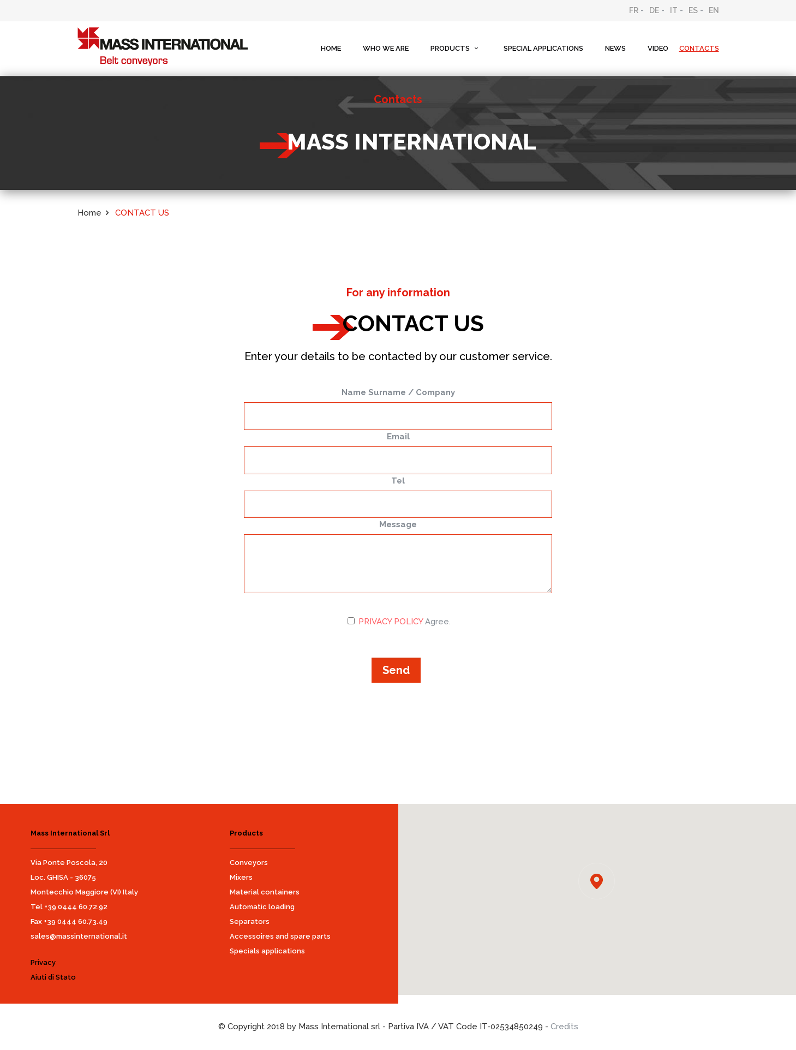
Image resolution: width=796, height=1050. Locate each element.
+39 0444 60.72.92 (75, 907)
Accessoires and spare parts (280, 936)
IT (674, 10)
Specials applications (267, 951)
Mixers (241, 877)
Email (398, 437)
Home (89, 213)
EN (714, 10)
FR (633, 10)
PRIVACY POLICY (390, 622)
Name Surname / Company (398, 392)
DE (654, 10)
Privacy (43, 962)
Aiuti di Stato (53, 977)
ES (693, 10)
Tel (398, 481)
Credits (564, 1026)
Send (396, 670)
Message (398, 524)
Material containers (265, 892)
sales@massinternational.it (79, 936)
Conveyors (249, 862)
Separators (250, 921)
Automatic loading (262, 907)
